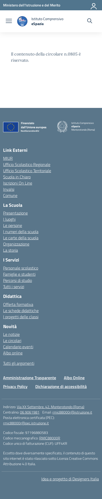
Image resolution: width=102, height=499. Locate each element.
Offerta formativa (18, 304)
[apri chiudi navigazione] (9, 21)
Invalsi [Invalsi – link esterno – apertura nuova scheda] (8, 189)
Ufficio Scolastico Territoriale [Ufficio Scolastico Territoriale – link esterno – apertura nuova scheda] (27, 171)
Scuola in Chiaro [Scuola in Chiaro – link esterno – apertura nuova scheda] (17, 177)
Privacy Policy (15, 386)
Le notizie (11, 334)
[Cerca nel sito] (90, 21)
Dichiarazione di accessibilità (61, 386)
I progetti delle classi (20, 317)
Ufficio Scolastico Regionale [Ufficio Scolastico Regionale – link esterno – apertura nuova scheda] (26, 164)
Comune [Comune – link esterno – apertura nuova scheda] (10, 195)
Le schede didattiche (21, 310)
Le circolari (12, 340)
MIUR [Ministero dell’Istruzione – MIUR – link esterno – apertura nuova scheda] (8, 158)
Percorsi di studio (17, 280)
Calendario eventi (18, 347)
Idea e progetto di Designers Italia (70, 479)
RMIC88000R (49, 438)
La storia (10, 250)
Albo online (13, 353)
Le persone (12, 225)
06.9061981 (29, 412)
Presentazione (15, 213)
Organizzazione (16, 244)
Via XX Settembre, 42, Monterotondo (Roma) (50, 406)
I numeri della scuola (20, 231)
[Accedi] (94, 5)
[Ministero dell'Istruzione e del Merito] (31, 5)
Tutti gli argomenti (18, 363)
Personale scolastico (20, 268)
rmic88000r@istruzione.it (72, 412)
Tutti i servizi (13, 286)
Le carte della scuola (20, 238)
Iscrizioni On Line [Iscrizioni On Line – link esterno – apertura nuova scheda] (17, 183)
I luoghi (9, 219)
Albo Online (74, 378)
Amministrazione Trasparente (29, 378)
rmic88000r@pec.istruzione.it (26, 423)
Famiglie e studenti (19, 274)
